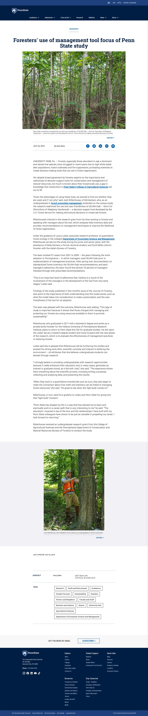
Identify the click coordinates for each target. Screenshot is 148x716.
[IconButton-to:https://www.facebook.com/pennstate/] (27, 673)
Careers (67, 660)
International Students (71, 688)
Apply (119, 3)
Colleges (67, 662)
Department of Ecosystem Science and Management (88, 239)
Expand (110, 138)
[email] (106, 146)
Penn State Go (90, 688)
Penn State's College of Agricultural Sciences (86, 187)
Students (94, 594)
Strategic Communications (93, 691)
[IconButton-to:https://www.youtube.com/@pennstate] (35, 673)
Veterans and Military (71, 693)
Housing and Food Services (94, 665)
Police (88, 696)
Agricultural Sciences (65, 611)
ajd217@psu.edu (81, 576)
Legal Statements (71, 713)
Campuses (68, 665)
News (102, 18)
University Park (95, 605)
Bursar (88, 660)
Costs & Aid (65, 18)
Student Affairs (90, 662)
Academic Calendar (112, 665)
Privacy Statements (37, 713)
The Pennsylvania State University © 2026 (124, 713)
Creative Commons (95, 535)
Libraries (109, 662)
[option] (29, 668)
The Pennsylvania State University (21, 713)
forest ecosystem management (66, 203)
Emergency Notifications (93, 685)
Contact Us (68, 671)
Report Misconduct (91, 693)
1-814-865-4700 (32, 668)
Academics (33, 18)
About (114, 18)
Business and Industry (65, 605)
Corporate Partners (112, 671)
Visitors (67, 696)
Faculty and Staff (87, 600)
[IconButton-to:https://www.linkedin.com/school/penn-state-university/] (31, 673)
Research (80, 18)
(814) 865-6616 (89, 578)
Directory (110, 660)
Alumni (81, 605)
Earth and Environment (77, 588)
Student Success (63, 594)
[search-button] (109, 3)
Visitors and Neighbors (65, 600)
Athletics (92, 18)
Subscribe (88, 641)
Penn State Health (70, 668)
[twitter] (94, 146)
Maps (108, 657)
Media (66, 705)
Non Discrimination (50, 713)
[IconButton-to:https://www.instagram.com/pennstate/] (23, 673)
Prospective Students (71, 682)
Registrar (88, 657)
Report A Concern (129, 3)
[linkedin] (100, 146)
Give (114, 3)
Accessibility (60, 713)
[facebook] (87, 146)
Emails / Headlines (91, 682)
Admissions (49, 18)
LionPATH (110, 668)
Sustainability (80, 594)
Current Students (70, 685)
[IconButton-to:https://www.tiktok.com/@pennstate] (39, 673)
